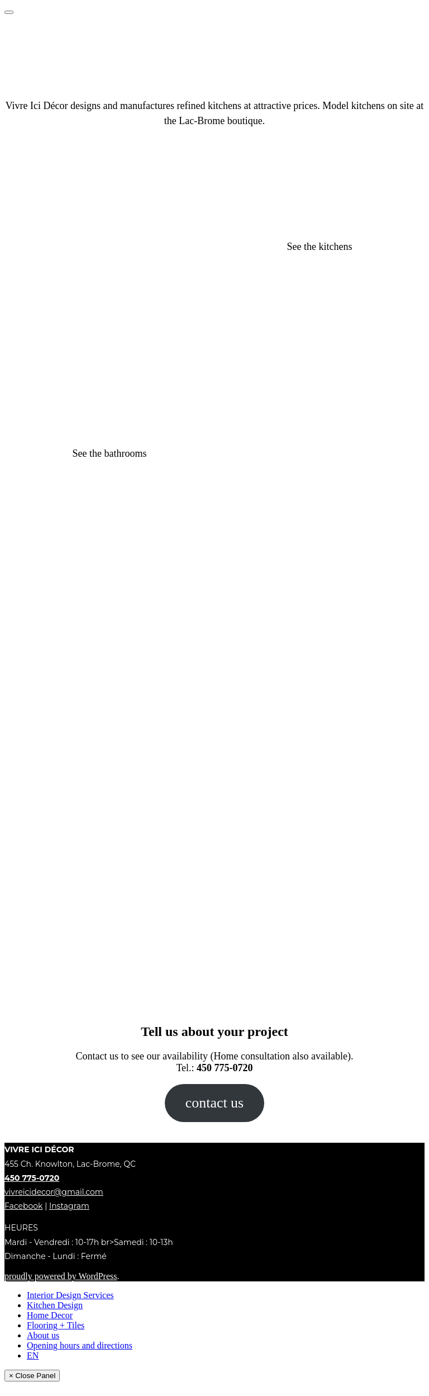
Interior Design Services (70, 1295)
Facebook (23, 1206)
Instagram (69, 1206)
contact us (214, 1103)
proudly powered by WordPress (60, 1276)
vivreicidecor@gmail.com (53, 1192)
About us (43, 1335)
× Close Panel (32, 1375)
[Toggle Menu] (8, 12)
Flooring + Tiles (55, 1325)
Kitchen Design (55, 1305)
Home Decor (50, 1315)
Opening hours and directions (79, 1345)
